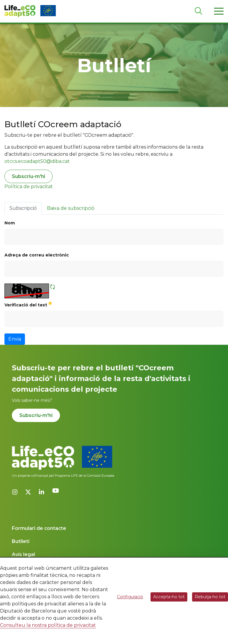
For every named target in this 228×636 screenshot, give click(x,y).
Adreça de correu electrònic (36, 255)
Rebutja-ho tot (210, 596)
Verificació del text (28, 304)
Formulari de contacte (39, 528)
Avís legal (23, 554)
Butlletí (20, 541)
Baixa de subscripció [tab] (70, 208)
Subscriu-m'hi (28, 176)
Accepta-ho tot (169, 596)
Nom (9, 223)
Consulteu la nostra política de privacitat (48, 625)
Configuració (130, 596)
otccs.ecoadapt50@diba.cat (37, 161)
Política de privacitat (28, 186)
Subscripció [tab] (23, 208)
